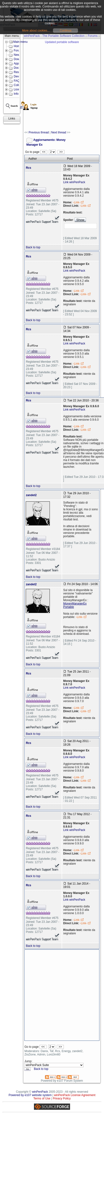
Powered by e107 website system (30, 1095)
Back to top (33, 247)
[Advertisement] (45, 85)
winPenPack (40, 1091)
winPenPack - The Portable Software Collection (54, 35)
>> (61, 152)
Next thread (58, 132)
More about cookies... (36, 30)
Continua (65, 30)
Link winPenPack (74, 182)
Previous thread (39, 132)
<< (43, 152)
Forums (93, 35)
